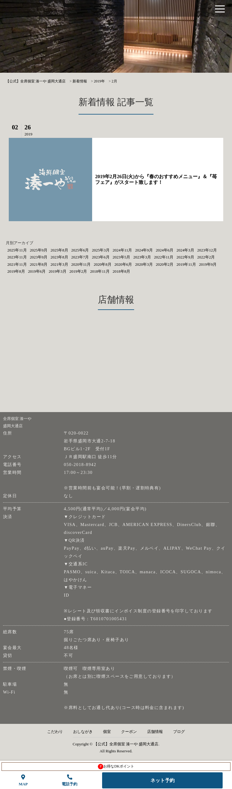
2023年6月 (101, 257)
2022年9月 (185, 257)
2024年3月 (185, 250)
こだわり (55, 732)
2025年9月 (39, 250)
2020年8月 (102, 264)
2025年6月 (80, 250)
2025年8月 (59, 250)
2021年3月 (59, 264)
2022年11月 (164, 257)
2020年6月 (123, 264)
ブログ (179, 732)
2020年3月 (144, 264)
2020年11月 (81, 264)
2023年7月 (80, 257)
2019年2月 (78, 271)
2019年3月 (57, 271)
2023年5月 (121, 257)
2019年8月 (16, 271)
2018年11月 (100, 271)
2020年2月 (165, 264)
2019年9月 (208, 264)
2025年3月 (101, 250)
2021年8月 (39, 264)
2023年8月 (59, 257)
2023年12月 (207, 250)
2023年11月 (17, 257)
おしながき (83, 732)
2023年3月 (142, 257)
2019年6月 (37, 271)
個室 (107, 732)
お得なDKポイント (116, 766)
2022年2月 (206, 257)
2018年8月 (121, 271)
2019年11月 (186, 264)
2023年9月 (39, 257)
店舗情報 (155, 732)
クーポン (129, 732)
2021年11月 (17, 264)
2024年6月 (165, 250)
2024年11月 (122, 250)
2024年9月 (144, 250)
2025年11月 (17, 250)
